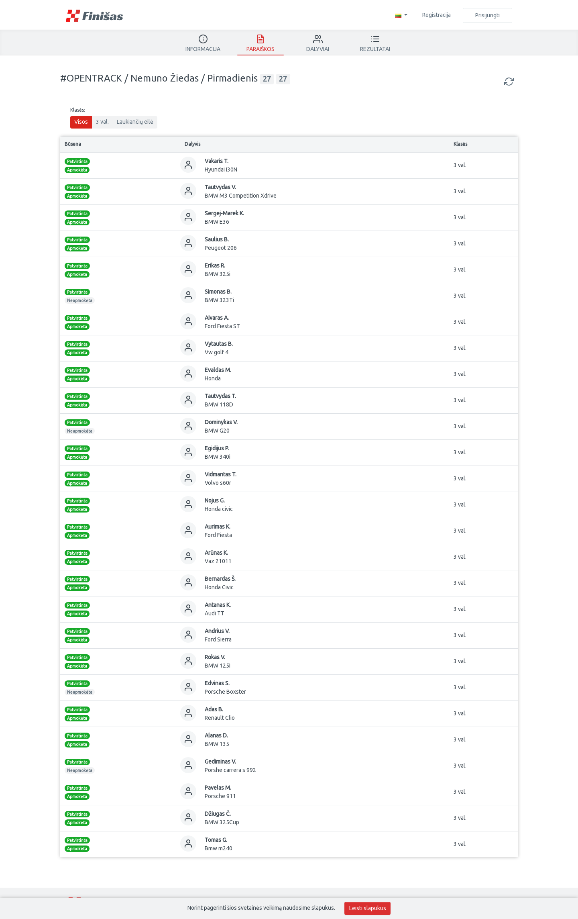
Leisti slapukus (367, 908)
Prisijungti (487, 15)
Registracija (436, 15)
